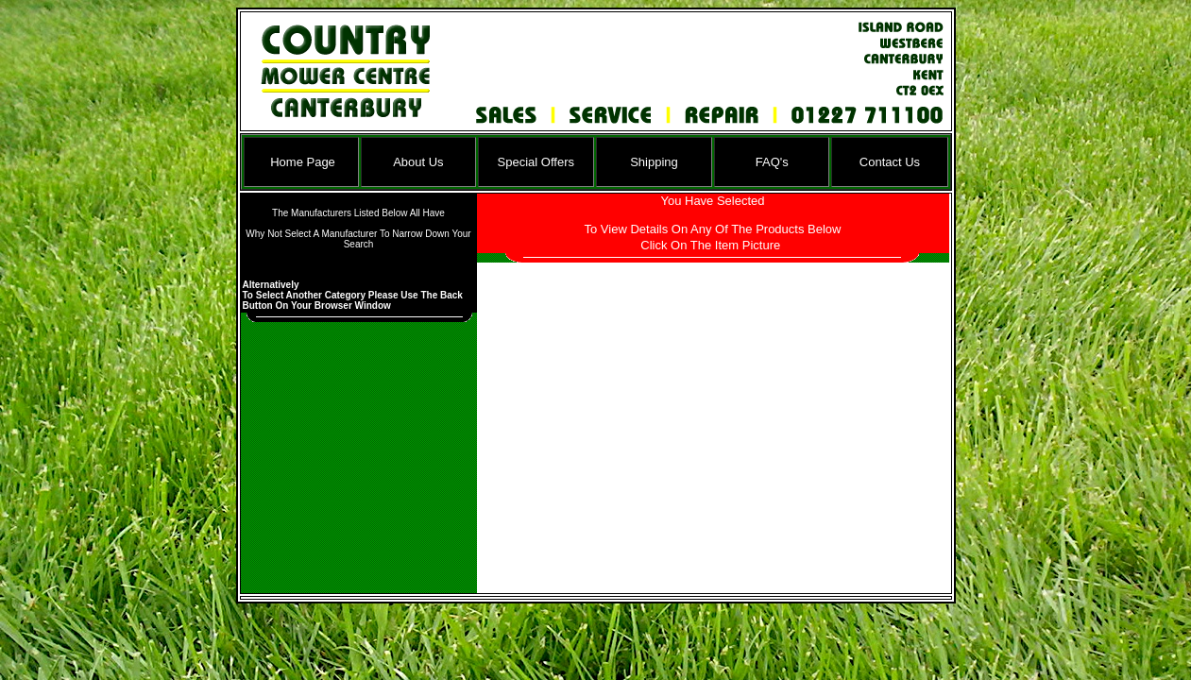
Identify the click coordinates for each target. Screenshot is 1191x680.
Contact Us (889, 162)
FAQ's (772, 162)
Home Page (302, 162)
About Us (418, 162)
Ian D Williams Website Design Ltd (606, 598)
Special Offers (536, 162)
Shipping (654, 162)
